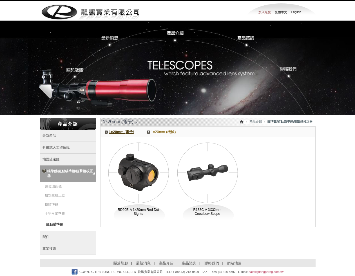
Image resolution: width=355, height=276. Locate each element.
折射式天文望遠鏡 (56, 147)
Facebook (75, 272)
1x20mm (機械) (163, 132)
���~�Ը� (244, 41)
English (296, 12)
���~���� (177, 34)
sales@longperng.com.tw (266, 271)
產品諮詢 (189, 263)
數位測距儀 (53, 186)
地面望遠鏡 (51, 159)
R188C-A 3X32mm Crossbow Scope (207, 212)
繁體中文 (281, 12)
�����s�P (78, 73)
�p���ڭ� (286, 73)
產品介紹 (166, 263)
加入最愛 (264, 12)
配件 (46, 237)
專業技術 (49, 249)
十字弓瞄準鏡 (55, 213)
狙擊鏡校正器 (55, 195)
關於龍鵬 (120, 263)
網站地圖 (234, 263)
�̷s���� (114, 41)
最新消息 (143, 263)
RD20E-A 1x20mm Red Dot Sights (138, 212)
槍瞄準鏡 (51, 204)
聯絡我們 (211, 263)
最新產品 (49, 136)
